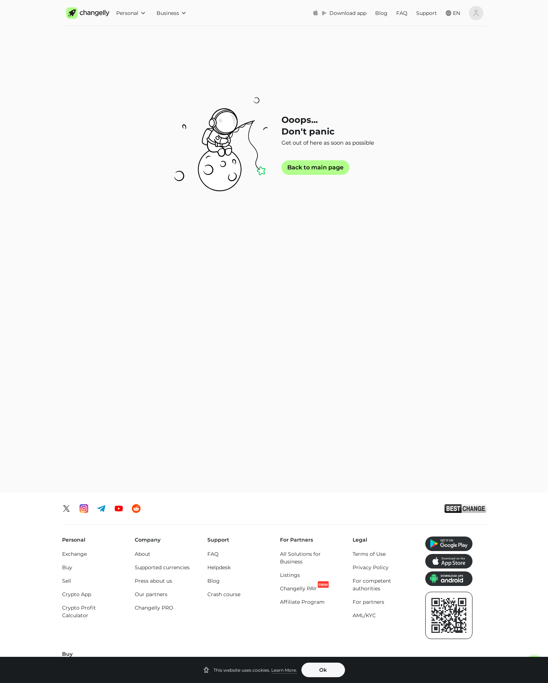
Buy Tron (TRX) (226, 437)
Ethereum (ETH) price (89, 614)
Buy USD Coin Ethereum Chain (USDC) (373, 444)
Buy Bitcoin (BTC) (85, 438)
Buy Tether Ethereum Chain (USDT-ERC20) (307, 441)
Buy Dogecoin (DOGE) (454, 450)
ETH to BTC (221, 529)
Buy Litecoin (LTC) (85, 465)
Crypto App (76, 364)
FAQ (401, 13)
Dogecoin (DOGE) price (237, 634)
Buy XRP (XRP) (153, 437)
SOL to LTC (367, 569)
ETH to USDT (223, 542)
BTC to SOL (149, 570)
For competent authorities (372, 354)
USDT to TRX (296, 556)
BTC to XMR (150, 557)
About (142, 324)
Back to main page (315, 167)
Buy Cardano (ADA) (377, 465)
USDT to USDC (299, 542)
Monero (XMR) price (87, 627)
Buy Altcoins (441, 464)
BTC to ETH (149, 544)
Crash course (223, 364)
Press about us (153, 350)
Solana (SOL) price (303, 634)
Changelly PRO (154, 377)
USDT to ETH (296, 569)
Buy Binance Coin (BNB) (230, 468)
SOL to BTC (367, 542)
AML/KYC (364, 385)
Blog (381, 13)
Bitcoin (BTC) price (159, 613)
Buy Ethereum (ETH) (88, 451)
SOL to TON (368, 529)
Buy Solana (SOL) (157, 464)
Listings (290, 345)
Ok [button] (323, 670)
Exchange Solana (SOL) (91, 565)
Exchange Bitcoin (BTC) (92, 530)
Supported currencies (162, 337)
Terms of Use (369, 324)
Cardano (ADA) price (379, 613)
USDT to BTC (296, 529)
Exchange (74, 324)
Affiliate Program (302, 372)
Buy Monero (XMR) (159, 450)
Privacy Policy (371, 337)
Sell (66, 350)
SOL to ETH (367, 556)
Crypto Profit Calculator (79, 381)
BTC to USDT (151, 530)
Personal (130, 13)
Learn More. (284, 670)
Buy (67, 337)
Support (426, 13)
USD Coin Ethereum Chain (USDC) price (233, 617)
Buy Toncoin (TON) (231, 450)
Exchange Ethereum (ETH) (88, 548)
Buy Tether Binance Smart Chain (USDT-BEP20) (306, 487)
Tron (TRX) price (373, 626)
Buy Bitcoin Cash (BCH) (383, 479)
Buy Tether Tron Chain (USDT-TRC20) (308, 462)
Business (171, 13)
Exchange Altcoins (85, 578)
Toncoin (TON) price (450, 613)
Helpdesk (219, 337)
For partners (368, 372)
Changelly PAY (298, 358)
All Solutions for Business (300, 328)
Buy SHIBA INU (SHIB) (453, 437)
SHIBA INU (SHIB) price (454, 626)
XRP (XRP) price (155, 626)
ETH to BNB (222, 556)
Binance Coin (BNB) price (305, 617)
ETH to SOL (221, 569)
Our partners (151, 364)
